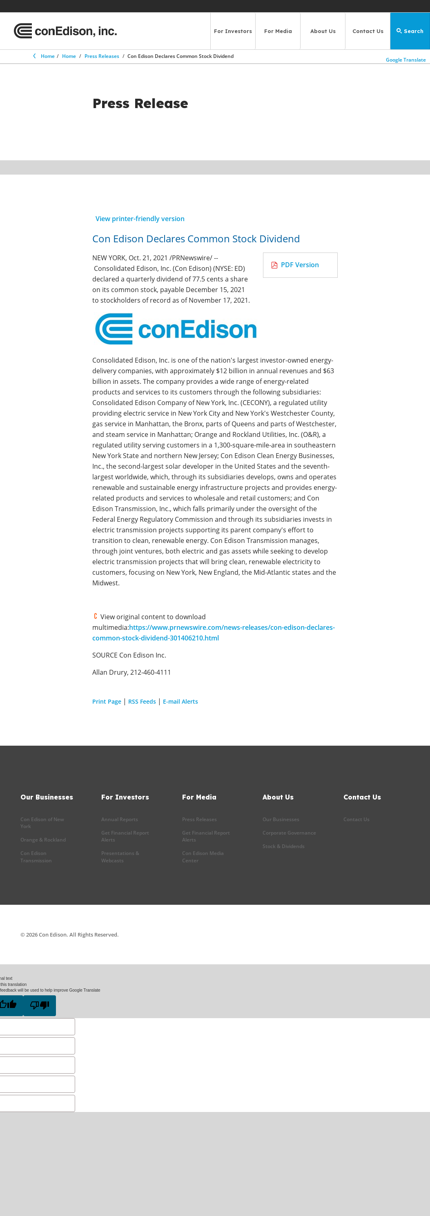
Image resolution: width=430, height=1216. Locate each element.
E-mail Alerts (180, 701)
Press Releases (102, 56)
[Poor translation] (39, 1005)
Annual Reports (119, 819)
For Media (278, 31)
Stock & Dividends (284, 846)
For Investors (233, 31)
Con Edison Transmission (36, 857)
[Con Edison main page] (65, 31)
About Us (323, 31)
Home (43, 56)
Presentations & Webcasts (120, 857)
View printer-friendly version (140, 218)
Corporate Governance (289, 832)
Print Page (106, 701)
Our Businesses (281, 819)
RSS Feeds (142, 701)
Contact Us (367, 31)
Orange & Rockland (43, 839)
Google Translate (406, 58)
